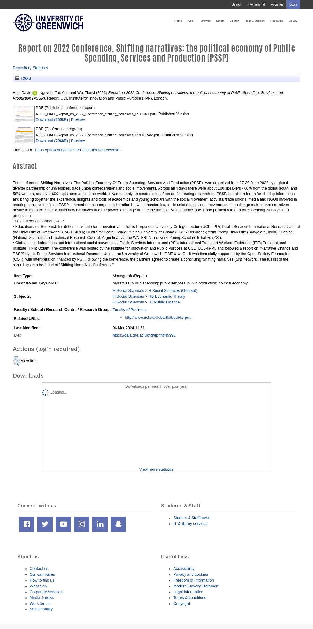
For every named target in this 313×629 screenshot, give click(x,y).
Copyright (181, 603)
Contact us (39, 568)
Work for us (40, 603)
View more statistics (156, 469)
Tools (23, 78)
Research (276, 20)
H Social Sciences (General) (172, 290)
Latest (220, 20)
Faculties (277, 4)
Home (178, 20)
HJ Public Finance (164, 302)
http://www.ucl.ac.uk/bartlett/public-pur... (159, 317)
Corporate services (46, 591)
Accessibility (183, 568)
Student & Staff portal (191, 517)
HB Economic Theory (166, 296)
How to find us (42, 580)
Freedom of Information (193, 580)
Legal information (188, 591)
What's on (38, 586)
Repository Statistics (30, 68)
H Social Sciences (128, 290)
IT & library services (190, 523)
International (256, 4)
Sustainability (41, 609)
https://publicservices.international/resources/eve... (79, 150)
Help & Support (255, 20)
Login (293, 4)
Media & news (42, 597)
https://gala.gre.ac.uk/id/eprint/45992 (143, 335)
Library (292, 20)
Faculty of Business (129, 309)
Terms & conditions (189, 597)
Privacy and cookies (190, 574)
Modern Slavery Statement (196, 586)
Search (236, 4)
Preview (78, 119)
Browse (206, 20)
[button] (16, 361)
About (191, 20)
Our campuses (42, 574)
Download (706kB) (52, 140)
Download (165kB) (52, 119)
